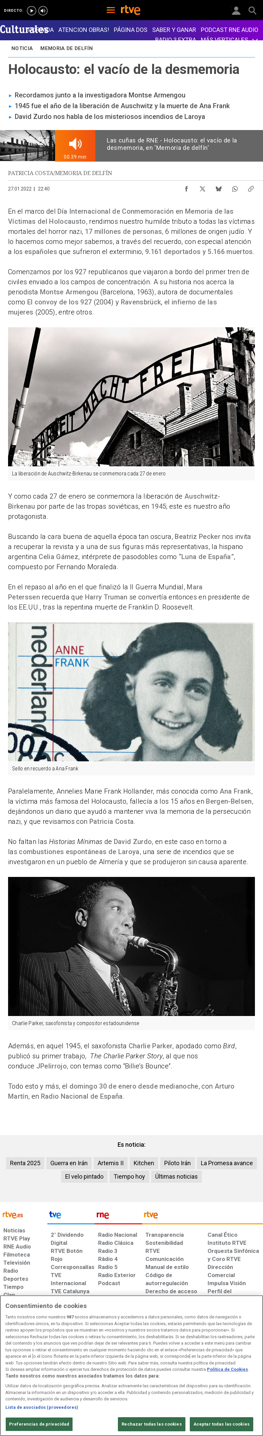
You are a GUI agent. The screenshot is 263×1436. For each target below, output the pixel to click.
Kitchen (144, 1163)
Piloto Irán (177, 1163)
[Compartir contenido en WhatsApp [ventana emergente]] (235, 187)
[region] (131, 1365)
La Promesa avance (227, 1163)
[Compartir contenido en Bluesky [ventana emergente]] (219, 187)
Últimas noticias (176, 1176)
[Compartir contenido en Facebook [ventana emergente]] (186, 187)
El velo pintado (84, 1176)
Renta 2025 (25, 1163)
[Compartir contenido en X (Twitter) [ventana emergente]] (202, 187)
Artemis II (111, 1163)
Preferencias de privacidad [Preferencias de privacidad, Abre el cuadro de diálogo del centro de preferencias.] (39, 1424)
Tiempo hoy (129, 1176)
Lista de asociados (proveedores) (41, 1407)
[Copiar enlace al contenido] (251, 187)
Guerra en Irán (69, 1163)
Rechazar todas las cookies (151, 1424)
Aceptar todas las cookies (221, 1424)
